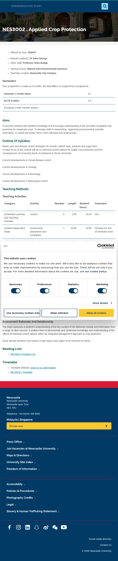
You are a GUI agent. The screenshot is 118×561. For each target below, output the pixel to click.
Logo (5, 6)
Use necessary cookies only (23, 313)
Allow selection (59, 313)
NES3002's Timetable (21, 372)
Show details (100, 302)
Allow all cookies (96, 313)
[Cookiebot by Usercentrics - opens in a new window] (99, 246)
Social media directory (100, 539)
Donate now (16, 426)
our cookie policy (96, 271)
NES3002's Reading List (22, 354)
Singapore (26, 419)
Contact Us (105, 545)
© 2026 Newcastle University (96, 551)
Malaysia (12, 419)
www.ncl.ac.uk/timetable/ (43, 367)
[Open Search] (105, 6)
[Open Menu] (112, 6)
